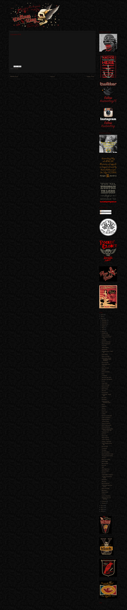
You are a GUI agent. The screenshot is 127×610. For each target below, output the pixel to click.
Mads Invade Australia (106, 425)
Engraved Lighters (106, 419)
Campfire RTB (105, 333)
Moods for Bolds (105, 386)
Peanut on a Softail (106, 459)
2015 (102, 314)
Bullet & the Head (105, 371)
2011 (102, 507)
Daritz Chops (104, 412)
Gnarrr (103, 373)
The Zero (104, 457)
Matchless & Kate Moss (107, 415)
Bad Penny (104, 490)
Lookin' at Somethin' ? (106, 417)
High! (103, 467)
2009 (102, 511)
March (103, 331)
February (104, 501)
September (104, 324)
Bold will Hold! (105, 446)
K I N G (103, 381)
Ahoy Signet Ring (105, 469)
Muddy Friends (105, 492)
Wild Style (104, 481)
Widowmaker (104, 349)
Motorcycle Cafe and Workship (106, 498)
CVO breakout (105, 392)
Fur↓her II (104, 472)
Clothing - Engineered (106, 441)
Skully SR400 (105, 354)
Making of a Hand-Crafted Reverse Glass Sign (107, 429)
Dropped (103, 370)
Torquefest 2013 (105, 432)
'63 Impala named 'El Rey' (107, 455)
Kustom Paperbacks (106, 496)
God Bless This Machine (107, 379)
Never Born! (104, 479)
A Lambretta (104, 448)
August (103, 325)
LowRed (103, 413)
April (103, 329)
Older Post (90, 76)
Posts (102, 211)
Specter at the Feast (106, 342)
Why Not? (104, 390)
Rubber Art (104, 406)
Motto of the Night (105, 335)
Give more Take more (106, 377)
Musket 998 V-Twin (106, 364)
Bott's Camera (105, 388)
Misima (103, 404)
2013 (102, 318)
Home (52, 76)
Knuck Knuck (104, 383)
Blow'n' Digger (105, 461)
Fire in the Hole (105, 362)
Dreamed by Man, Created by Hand (106, 402)
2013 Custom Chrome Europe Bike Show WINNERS (106, 359)
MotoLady (104, 465)
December (104, 320)
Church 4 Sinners (105, 439)
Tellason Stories (105, 347)
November (104, 322)
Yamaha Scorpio (105, 421)
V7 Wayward (104, 375)
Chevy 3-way (104, 435)
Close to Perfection (106, 423)
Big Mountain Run (105, 483)
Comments (103, 213)
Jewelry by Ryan (105, 470)
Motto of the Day (105, 368)
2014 (102, 316)
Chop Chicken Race (106, 343)
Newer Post (14, 76)
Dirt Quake (104, 397)
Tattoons (103, 408)
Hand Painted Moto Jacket (107, 454)
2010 (102, 509)
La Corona (104, 345)
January (104, 503)
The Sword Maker (105, 452)
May (103, 327)
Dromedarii (104, 399)
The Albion (104, 450)
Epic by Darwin (105, 463)
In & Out (103, 366)
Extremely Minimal (106, 427)
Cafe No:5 (104, 434)
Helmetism (104, 340)
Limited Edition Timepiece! (107, 474)
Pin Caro (104, 494)
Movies (16, 68)
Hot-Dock (104, 410)
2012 (102, 505)
